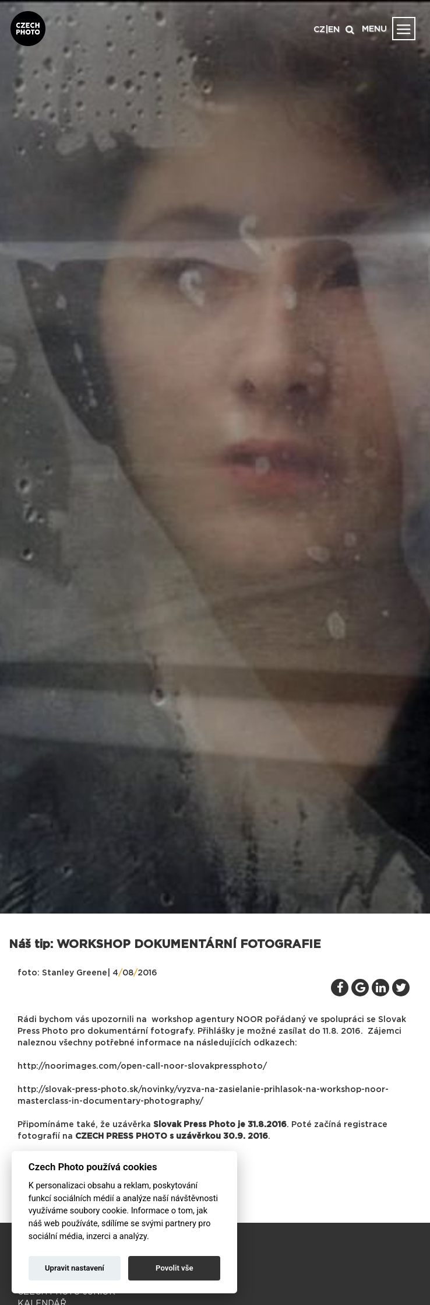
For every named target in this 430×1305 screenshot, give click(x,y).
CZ (319, 30)
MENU (374, 29)
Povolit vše (174, 1268)
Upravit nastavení (74, 1268)
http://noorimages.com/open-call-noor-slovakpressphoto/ (142, 1066)
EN (334, 30)
